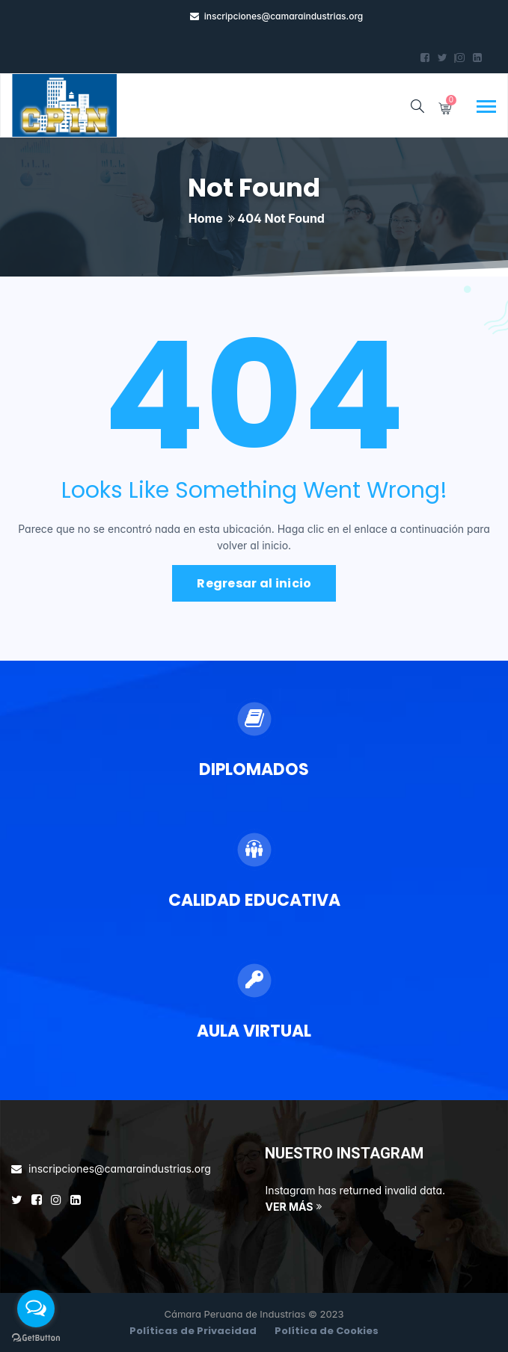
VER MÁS (289, 1206)
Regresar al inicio (254, 583)
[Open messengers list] (36, 1308)
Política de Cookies (327, 1331)
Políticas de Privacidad (193, 1331)
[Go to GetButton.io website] (36, 1337)
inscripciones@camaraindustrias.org (284, 16)
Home (206, 218)
